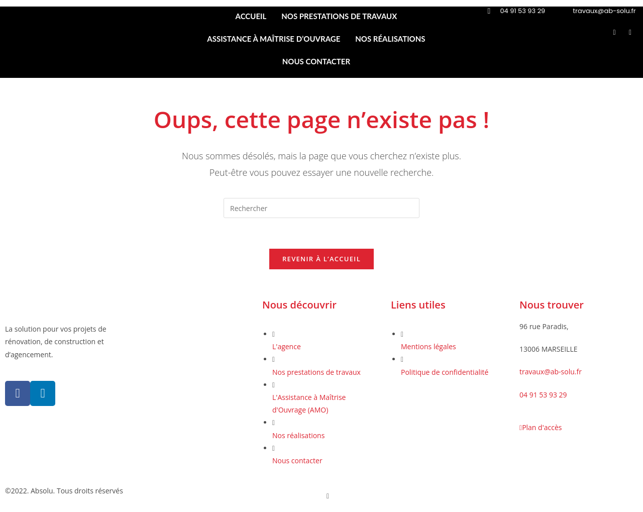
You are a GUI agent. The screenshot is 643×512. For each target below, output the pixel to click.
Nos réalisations (298, 435)
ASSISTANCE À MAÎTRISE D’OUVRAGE (273, 38)
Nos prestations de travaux (316, 372)
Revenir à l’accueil (321, 258)
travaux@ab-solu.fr (550, 372)
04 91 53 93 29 (543, 394)
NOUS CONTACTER (316, 61)
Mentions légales (428, 346)
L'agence (286, 346)
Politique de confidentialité (444, 372)
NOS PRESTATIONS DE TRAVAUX (339, 16)
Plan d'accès (540, 427)
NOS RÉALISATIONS (390, 38)
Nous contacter (297, 460)
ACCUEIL (251, 16)
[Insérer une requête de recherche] (321, 208)
